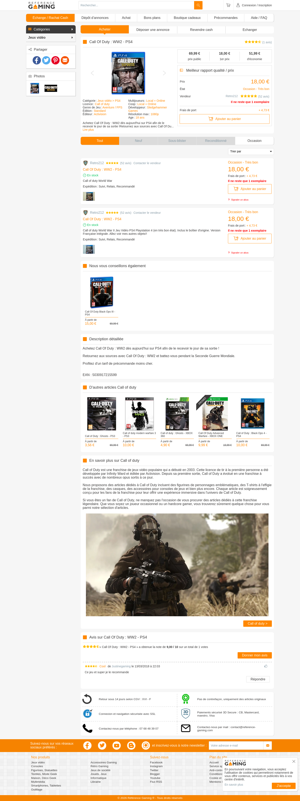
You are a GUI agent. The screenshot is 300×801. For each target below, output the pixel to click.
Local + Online (155, 100)
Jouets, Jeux (99, 774)
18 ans (140, 117)
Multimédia (38, 781)
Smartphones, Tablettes (46, 785)
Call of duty (102, 104)
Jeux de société (100, 770)
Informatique (99, 778)
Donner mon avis (254, 655)
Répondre (258, 679)
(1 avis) (267, 42)
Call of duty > (257, 623)
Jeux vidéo (38, 762)
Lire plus (88, 129)
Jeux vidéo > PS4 (108, 100)
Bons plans (152, 18)
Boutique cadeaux (187, 18)
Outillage (36, 789)
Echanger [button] (250, 30)
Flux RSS (156, 781)
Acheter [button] (105, 29)
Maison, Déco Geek (43, 778)
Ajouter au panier (224, 118)
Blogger (155, 774)
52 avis (125, 163)
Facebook (156, 762)
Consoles (37, 766)
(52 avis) (263, 96)
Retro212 (232, 96)
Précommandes (226, 18)
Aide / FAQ (259, 18)
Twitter (154, 770)
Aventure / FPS (112, 107)
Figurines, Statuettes (44, 770)
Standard (100, 110)
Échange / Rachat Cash (50, 18)
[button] (51, 29)
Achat (126, 18)
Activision (100, 114)
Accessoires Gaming (104, 762)
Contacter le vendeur (147, 163)
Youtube (155, 778)
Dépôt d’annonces (95, 18)
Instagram (156, 766)
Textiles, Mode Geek (44, 774)
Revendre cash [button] (201, 30)
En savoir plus (234, 784)
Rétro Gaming (99, 766)
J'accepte (284, 786)
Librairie (96, 781)
